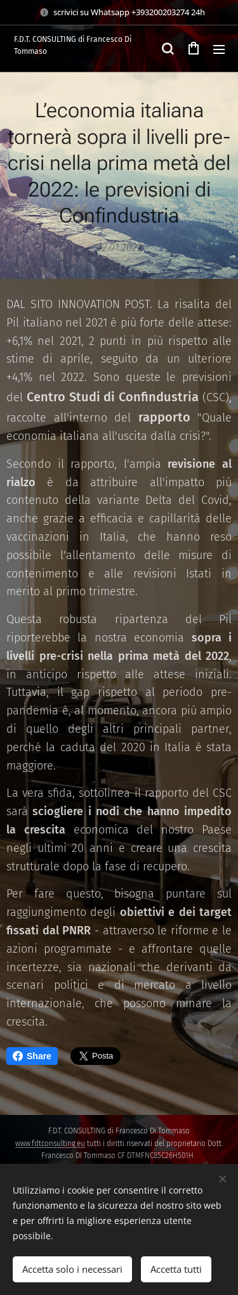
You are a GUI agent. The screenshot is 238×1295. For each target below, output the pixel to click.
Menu (219, 49)
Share (32, 1056)
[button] (167, 49)
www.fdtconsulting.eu (50, 1143)
